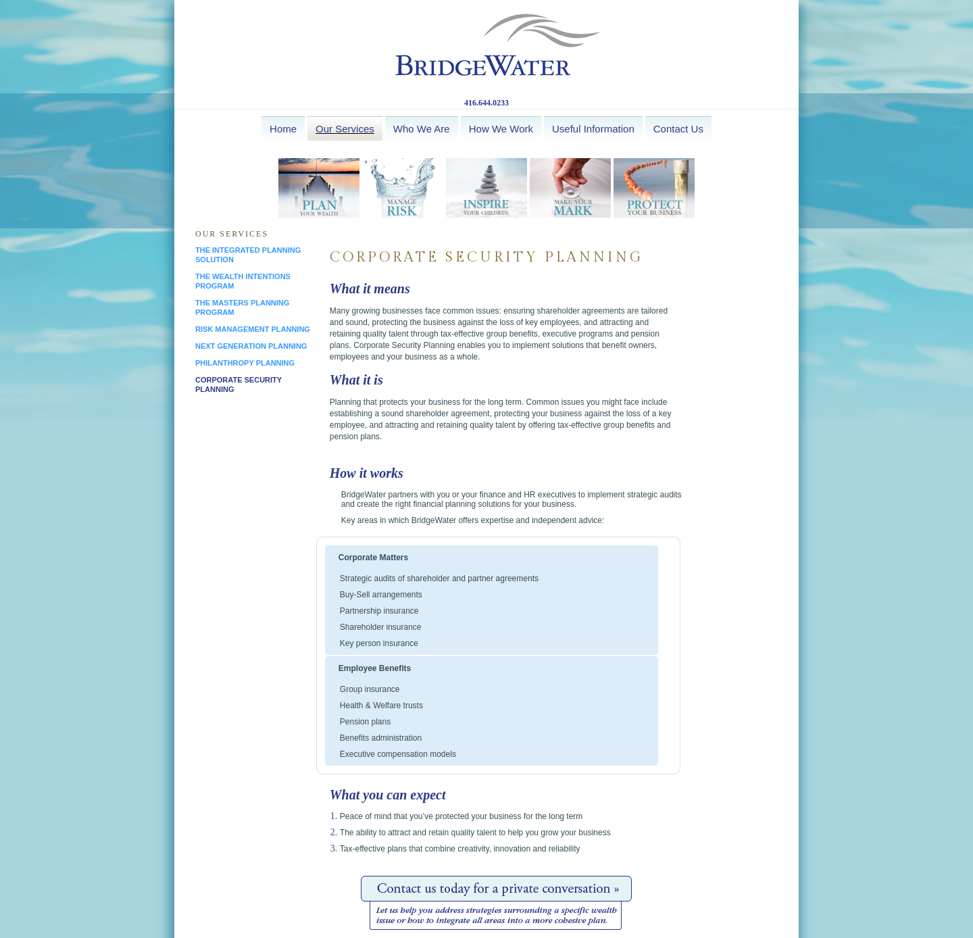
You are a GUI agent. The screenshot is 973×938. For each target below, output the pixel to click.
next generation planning (251, 346)
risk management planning (252, 329)
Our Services (345, 128)
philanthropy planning (245, 363)
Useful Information (593, 128)
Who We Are (421, 128)
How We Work (501, 128)
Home (283, 128)
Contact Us (678, 128)
